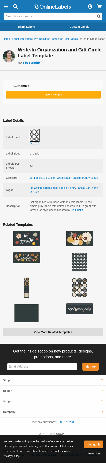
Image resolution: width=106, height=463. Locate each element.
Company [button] (9, 411)
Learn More (93, 453)
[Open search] (98, 16)
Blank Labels (26, 26)
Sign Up (90, 366)
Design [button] (7, 390)
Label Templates (22, 38)
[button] (6, 7)
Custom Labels (79, 26)
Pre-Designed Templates (48, 38)
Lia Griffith (31, 63)
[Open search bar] (15, 7)
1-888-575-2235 (65, 422)
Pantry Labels (90, 177)
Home (6, 38)
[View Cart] (99, 7)
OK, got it (94, 444)
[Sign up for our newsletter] (42, 366)
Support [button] (8, 401)
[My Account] (89, 7)
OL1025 (34, 191)
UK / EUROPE (57, 433)
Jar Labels (71, 38)
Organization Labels (69, 177)
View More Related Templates (53, 332)
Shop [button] (6, 380)
